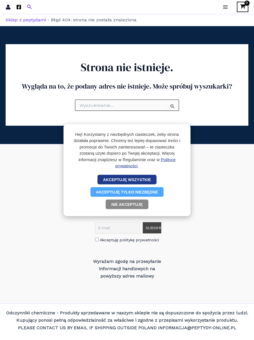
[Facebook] (18, 7)
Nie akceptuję (127, 204)
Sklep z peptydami (26, 19)
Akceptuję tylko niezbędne (127, 192)
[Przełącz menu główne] (225, 7)
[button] (29, 6)
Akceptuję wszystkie (127, 179)
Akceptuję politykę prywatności (127, 240)
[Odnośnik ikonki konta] (8, 7)
